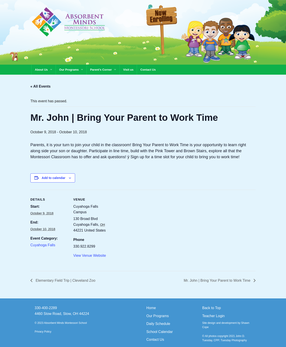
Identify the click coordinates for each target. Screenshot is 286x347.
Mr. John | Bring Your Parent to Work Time (217, 280)
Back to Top (211, 308)
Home (151, 308)
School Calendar (159, 332)
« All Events (40, 86)
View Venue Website (89, 255)
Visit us (128, 69)
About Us (41, 69)
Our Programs (69, 69)
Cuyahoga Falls (42, 245)
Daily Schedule (158, 324)
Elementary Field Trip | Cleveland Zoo (65, 280)
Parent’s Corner (101, 69)
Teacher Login (213, 316)
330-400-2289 (46, 308)
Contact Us (148, 69)
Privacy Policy (43, 331)
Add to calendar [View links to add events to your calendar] (53, 178)
